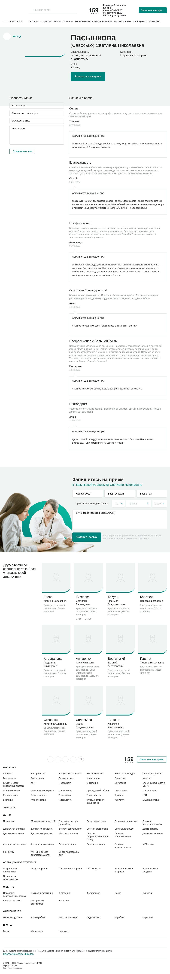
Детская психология (153, 833)
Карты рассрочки (12, 900)
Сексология (65, 795)
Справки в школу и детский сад (68, 822)
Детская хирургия (96, 844)
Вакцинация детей (96, 821)
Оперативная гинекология (10, 870)
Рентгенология (38, 795)
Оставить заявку (86, 537)
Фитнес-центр (122, 21)
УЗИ (145, 795)
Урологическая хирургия (150, 870)
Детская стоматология (42, 844)
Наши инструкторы (13, 917)
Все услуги (15, 21)
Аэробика (119, 917)
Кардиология (93, 778)
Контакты (154, 21)
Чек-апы (33, 21)
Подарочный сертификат (37, 902)
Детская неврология (13, 833)
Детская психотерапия (14, 844)
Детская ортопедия (69, 833)
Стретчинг (148, 917)
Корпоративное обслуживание (93, 21)
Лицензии (147, 893)
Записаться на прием (152, 10)
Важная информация (42, 893)
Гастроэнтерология (152, 773)
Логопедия (120, 778)
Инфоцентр (139, 21)
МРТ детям (148, 844)
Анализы (7, 773)
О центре (46, 21)
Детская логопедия (124, 829)
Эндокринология (151, 800)
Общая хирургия (39, 868)
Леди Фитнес (93, 917)
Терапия (119, 795)
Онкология (92, 783)
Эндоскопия (9, 807)
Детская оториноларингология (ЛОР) (98, 836)
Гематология (9, 778)
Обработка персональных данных (14, 894)
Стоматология (94, 795)
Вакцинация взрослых (70, 773)
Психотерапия (150, 790)
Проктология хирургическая (10, 878)
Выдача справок (95, 773)
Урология (8, 800)
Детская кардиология (98, 829)
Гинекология (37, 778)
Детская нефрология (41, 833)
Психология (121, 790)
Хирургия (119, 800)
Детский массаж (151, 829)
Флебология (65, 800)
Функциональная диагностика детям (40, 853)
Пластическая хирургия (43, 790)
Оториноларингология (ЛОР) (154, 784)
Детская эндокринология (123, 845)
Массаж (147, 778)
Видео (118, 893)
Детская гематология (14, 829)
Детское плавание (68, 917)
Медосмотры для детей (43, 821)
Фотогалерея (93, 893)
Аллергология (38, 773)
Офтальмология (11, 790)
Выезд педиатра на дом (69, 853)
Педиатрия (8, 821)
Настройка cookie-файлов (18, 954)
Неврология (65, 783)
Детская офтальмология (123, 835)
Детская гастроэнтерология (152, 822)
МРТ (33, 783)
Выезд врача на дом (125, 773)
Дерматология (66, 778)
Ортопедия (120, 783)
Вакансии (64, 900)
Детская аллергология (126, 821)
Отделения (64, 893)
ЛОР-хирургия (94, 868)
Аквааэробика (38, 917)
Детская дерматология (70, 829)
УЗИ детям (8, 852)
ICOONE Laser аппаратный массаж (13, 784)
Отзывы (68, 21)
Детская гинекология (41, 829)
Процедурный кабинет (98, 790)
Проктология (65, 790)
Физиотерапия (38, 800)
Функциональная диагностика (95, 801)
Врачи (57, 21)
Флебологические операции (124, 870)
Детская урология (68, 844)
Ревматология (10, 795)
